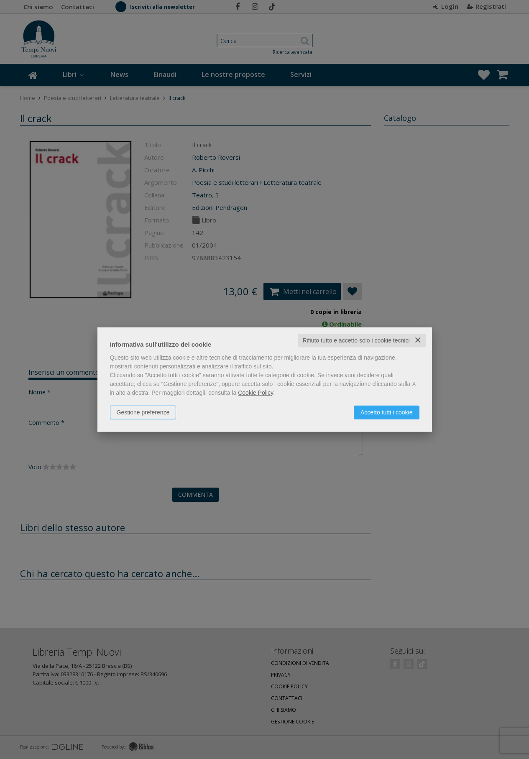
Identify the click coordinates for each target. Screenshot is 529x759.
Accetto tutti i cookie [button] (386, 412)
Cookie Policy (255, 392)
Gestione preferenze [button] (143, 412)
